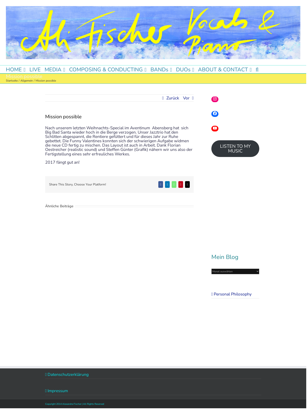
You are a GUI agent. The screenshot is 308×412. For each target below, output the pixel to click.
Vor (186, 98)
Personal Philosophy (233, 294)
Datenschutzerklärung (68, 374)
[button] (257, 69)
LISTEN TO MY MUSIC (235, 148)
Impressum (58, 391)
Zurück (172, 98)
